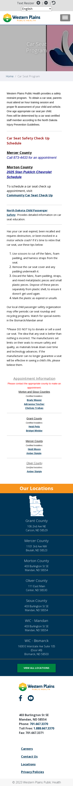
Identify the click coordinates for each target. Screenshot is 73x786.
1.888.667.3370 (44, 728)
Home (10, 76)
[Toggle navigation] (65, 17)
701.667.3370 (39, 724)
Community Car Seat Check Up (30, 195)
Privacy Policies (32, 772)
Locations (28, 764)
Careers (27, 749)
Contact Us (29, 756)
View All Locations (36, 668)
